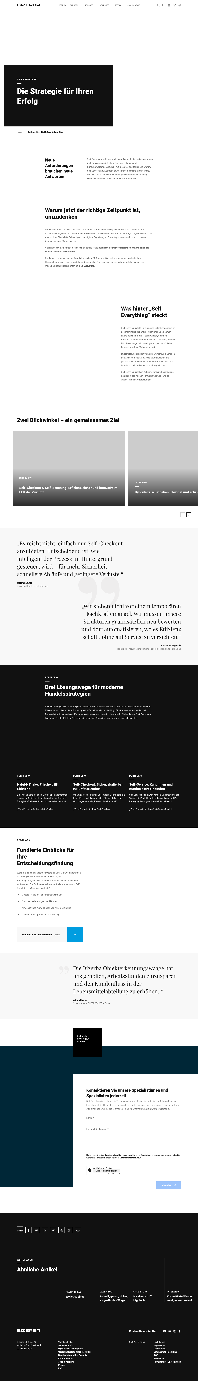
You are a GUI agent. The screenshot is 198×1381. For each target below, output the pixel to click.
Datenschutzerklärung (129, 1157)
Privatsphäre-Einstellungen (167, 1361)
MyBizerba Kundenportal (70, 1348)
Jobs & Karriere (66, 1361)
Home (19, 132)
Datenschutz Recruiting (165, 1351)
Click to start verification (106, 1170)
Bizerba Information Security (72, 1355)
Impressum (159, 1345)
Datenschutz (160, 1348)
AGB (156, 1355)
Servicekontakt (66, 1345)
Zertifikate (159, 1358)
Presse (61, 1365)
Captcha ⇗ (114, 1174)
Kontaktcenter (65, 1358)
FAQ (60, 1368)
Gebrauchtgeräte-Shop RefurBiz (74, 1351)
